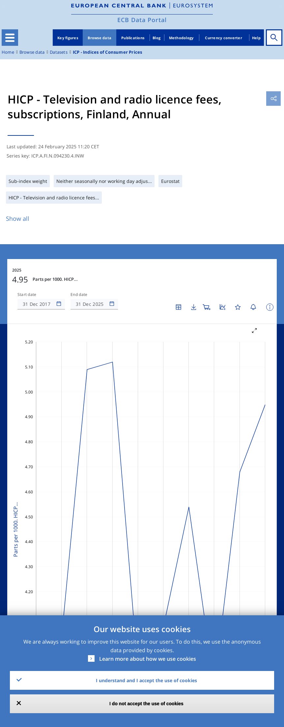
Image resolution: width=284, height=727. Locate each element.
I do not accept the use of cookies (146, 703)
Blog (156, 37)
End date (79, 294)
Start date (27, 294)
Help (256, 37)
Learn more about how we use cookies (147, 658)
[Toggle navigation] (10, 37)
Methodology (181, 37)
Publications (132, 37)
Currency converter (223, 37)
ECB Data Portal (142, 20)
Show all (17, 218)
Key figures (67, 37)
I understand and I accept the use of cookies (146, 680)
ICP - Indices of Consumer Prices (107, 52)
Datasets (59, 52)
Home (8, 52)
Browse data (99, 37)
